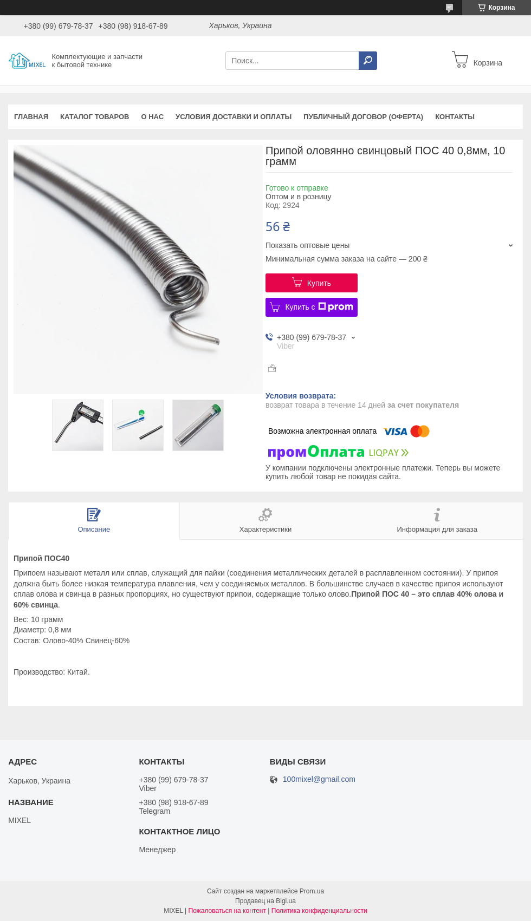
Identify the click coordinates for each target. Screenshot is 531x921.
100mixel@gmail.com (319, 779)
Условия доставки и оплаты (234, 117)
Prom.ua (312, 891)
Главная (31, 117)
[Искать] (368, 60)
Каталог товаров (94, 117)
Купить (319, 283)
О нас (152, 117)
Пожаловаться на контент (227, 911)
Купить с (319, 307)
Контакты (455, 117)
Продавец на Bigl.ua (265, 901)
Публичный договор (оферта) (363, 117)
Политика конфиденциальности (319, 911)
